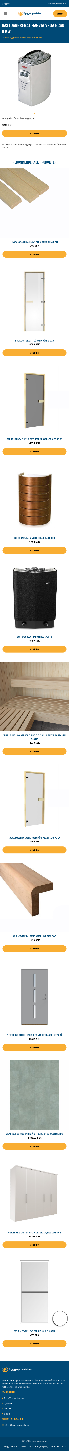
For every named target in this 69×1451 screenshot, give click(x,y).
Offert (60, 13)
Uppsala (7, 4)
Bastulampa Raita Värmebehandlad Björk (34, 537)
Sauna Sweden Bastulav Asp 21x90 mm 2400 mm (34, 241)
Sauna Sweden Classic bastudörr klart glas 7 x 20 (35, 837)
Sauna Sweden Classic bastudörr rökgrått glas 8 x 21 (34, 439)
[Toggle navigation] (5, 13)
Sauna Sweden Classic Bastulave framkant (34, 936)
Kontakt (15, 1446)
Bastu (16, 118)
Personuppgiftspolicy (38, 1446)
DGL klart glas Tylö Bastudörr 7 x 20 (34, 340)
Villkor (23, 1446)
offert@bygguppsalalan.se (56, 4)
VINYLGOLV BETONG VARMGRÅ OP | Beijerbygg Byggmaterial (34, 1133)
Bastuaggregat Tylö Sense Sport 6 (34, 636)
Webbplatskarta (58, 1446)
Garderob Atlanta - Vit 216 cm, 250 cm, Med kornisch (34, 1232)
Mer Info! (34, 133)
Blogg (7, 1413)
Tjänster (8, 1403)
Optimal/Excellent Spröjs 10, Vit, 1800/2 (34, 1331)
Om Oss (7, 1408)
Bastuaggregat (27, 118)
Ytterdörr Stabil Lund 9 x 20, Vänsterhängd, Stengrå (34, 1035)
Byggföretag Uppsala (14, 1398)
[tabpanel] (34, 78)
